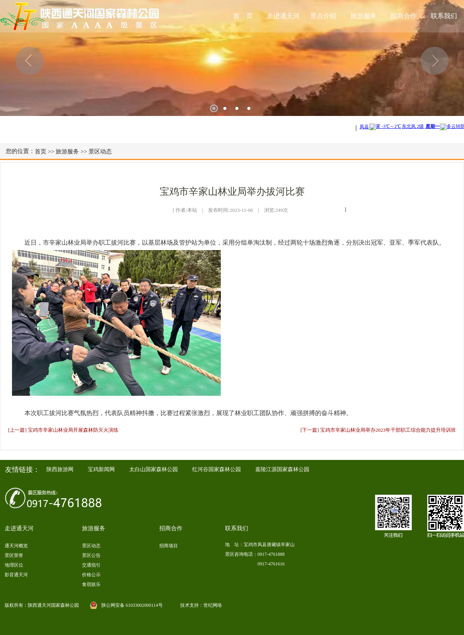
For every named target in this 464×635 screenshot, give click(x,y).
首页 (40, 151)
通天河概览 (16, 545)
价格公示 (91, 574)
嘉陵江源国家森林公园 (282, 469)
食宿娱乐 (91, 584)
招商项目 (168, 545)
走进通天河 (283, 16)
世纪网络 (212, 605)
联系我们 (444, 16)
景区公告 (91, 555)
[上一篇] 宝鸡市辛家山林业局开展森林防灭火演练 (63, 430)
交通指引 (91, 565)
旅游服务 (363, 16)
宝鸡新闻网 (101, 469)
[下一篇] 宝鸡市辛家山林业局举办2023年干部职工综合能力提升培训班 (378, 430)
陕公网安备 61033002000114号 (132, 605)
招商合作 (404, 16)
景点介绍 (323, 16)
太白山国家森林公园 (153, 469)
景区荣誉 (14, 555)
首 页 (243, 16)
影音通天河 (16, 574)
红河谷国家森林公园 (216, 469)
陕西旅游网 (59, 469)
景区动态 (100, 151)
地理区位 (14, 565)
